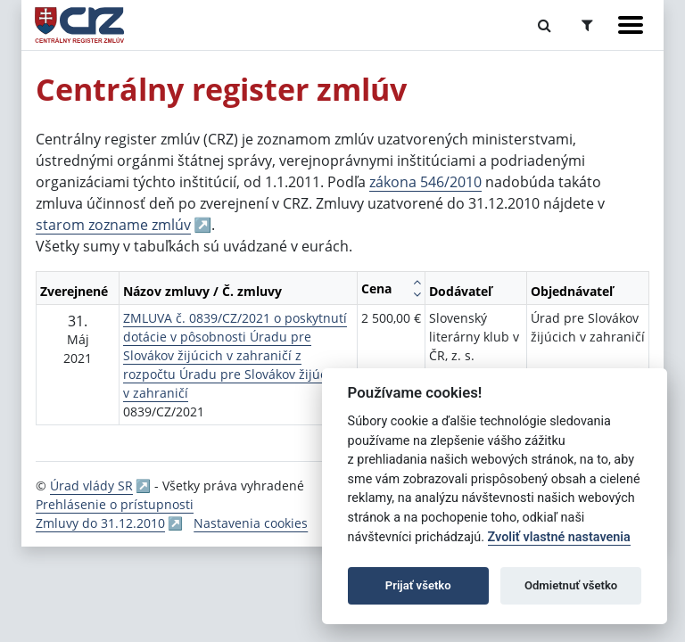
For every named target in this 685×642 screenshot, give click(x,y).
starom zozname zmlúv (113, 225)
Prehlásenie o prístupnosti (115, 504)
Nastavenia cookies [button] (251, 522)
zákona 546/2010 (425, 182)
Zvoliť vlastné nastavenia (559, 537)
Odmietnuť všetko (570, 585)
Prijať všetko (418, 585)
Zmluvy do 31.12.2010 (100, 522)
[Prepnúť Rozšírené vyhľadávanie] (587, 25)
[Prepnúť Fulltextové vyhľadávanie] (544, 25)
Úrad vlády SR (91, 485)
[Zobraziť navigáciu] (630, 25)
